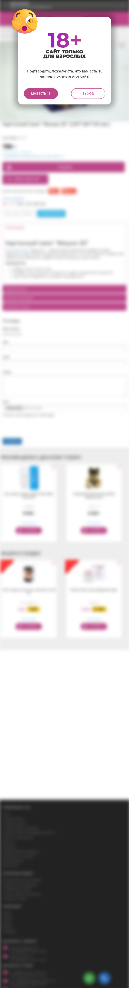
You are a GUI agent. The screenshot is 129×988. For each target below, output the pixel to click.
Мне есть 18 (41, 93)
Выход (88, 93)
